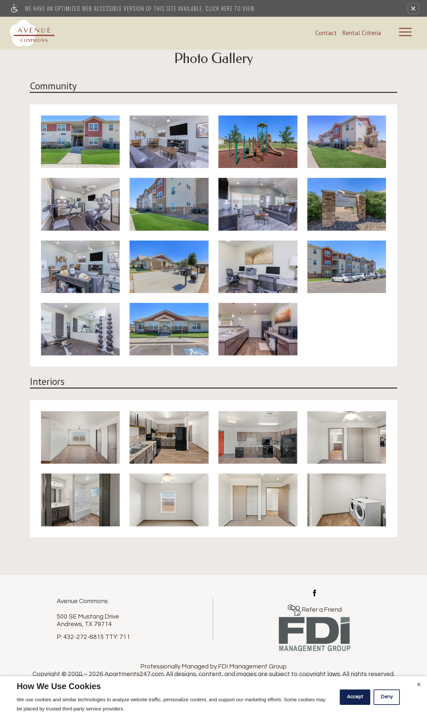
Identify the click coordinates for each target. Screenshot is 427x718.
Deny (387, 696)
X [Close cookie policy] (418, 684)
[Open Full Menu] (405, 33)
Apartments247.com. (135, 674)
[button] (413, 8)
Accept (355, 696)
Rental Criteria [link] (361, 33)
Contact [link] (326, 33)
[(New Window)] (314, 592)
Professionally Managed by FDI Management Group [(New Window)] (213, 666)
